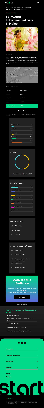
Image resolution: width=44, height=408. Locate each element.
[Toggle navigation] (38, 2)
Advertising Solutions (13, 355)
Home (7, 7)
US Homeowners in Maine (13, 315)
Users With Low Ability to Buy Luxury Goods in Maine (19, 331)
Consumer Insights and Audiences (20, 7)
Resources (9, 361)
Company (9, 367)
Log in (8, 374)
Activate (22, 297)
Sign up (9, 377)
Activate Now (22, 111)
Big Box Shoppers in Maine (13, 323)
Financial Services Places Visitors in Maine (17, 327)
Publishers (9, 349)
